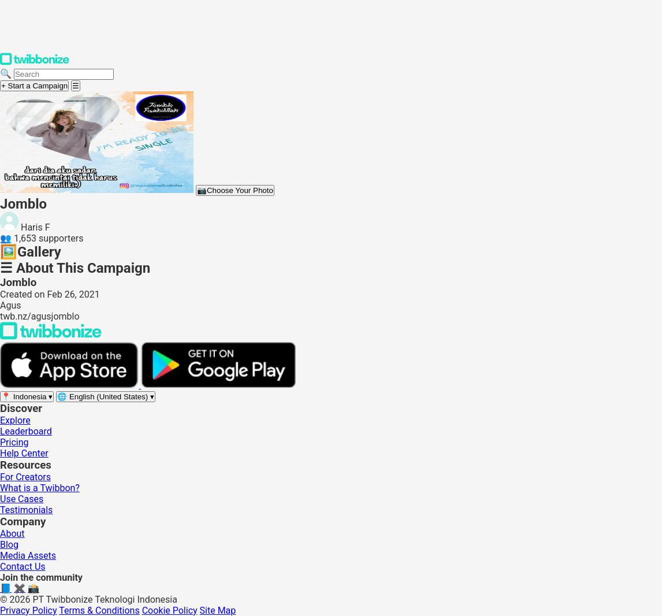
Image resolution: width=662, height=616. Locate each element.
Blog (9, 544)
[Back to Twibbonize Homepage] (51, 336)
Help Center (24, 453)
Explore (15, 420)
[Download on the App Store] (70, 385)
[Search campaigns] (64, 74)
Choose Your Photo (235, 190)
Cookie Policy (170, 610)
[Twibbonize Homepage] (34, 62)
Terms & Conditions (99, 610)
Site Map (218, 610)
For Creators (25, 477)
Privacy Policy (28, 610)
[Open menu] (75, 85)
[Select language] (105, 396)
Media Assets (28, 555)
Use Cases (21, 498)
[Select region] (27, 396)
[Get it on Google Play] (218, 385)
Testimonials (26, 509)
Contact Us (23, 566)
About (12, 533)
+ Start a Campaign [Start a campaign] (34, 85)
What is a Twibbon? (40, 488)
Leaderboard (26, 431)
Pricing (14, 442)
